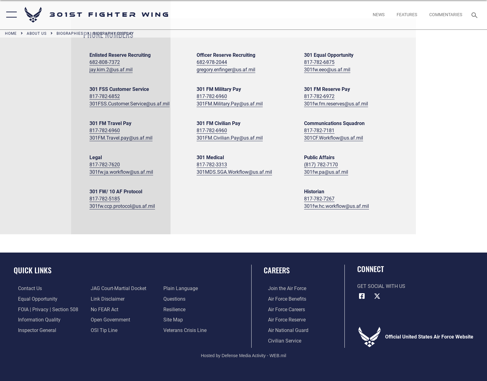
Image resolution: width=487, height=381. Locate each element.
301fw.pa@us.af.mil (326, 172)
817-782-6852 (104, 96)
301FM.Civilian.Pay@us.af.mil (230, 138)
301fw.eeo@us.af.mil (327, 70)
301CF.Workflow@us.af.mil (333, 138)
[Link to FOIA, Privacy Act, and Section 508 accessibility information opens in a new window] (44, 309)
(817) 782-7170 (321, 165)
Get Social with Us (381, 286)
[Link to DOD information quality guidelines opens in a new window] (35, 319)
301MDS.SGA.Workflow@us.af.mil (234, 172)
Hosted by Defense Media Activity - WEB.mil (243, 354)
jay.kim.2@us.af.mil (111, 70)
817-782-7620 (104, 165)
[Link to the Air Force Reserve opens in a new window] (282, 319)
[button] (10, 14)
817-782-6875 (319, 62)
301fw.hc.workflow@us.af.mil (336, 206)
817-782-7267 (319, 199)
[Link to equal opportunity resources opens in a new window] (33, 299)
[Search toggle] (475, 15)
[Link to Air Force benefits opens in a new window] (283, 299)
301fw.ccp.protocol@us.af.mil (122, 206)
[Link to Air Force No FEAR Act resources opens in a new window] (103, 309)
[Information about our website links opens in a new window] (106, 299)
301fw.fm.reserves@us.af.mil (336, 104)
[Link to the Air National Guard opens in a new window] (284, 330)
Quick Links (33, 270)
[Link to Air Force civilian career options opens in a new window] (280, 340)
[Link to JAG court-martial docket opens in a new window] (117, 288)
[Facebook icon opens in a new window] (361, 296)
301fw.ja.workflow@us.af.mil (121, 172)
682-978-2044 (212, 62)
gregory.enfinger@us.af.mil (226, 70)
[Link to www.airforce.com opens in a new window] (283, 288)
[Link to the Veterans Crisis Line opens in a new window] (186, 330)
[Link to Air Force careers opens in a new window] (282, 309)
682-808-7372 (104, 62)
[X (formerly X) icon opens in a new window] (377, 296)
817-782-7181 (319, 130)
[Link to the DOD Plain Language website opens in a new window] (182, 288)
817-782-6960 (212, 96)
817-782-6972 (319, 96)
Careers (277, 270)
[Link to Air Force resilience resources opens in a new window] (176, 309)
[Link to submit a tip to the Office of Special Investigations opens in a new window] (102, 330)
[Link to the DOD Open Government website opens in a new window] (109, 319)
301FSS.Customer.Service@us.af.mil (129, 104)
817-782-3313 (212, 165)
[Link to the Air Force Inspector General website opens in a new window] (33, 330)
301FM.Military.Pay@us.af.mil (230, 104)
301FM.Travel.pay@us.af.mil (120, 138)
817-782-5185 (104, 199)
